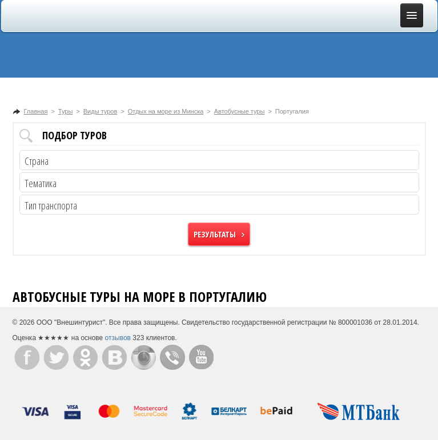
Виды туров (100, 111)
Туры (65, 111)
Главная (36, 111)
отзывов (118, 338)
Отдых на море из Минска (166, 111)
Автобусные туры (239, 111)
